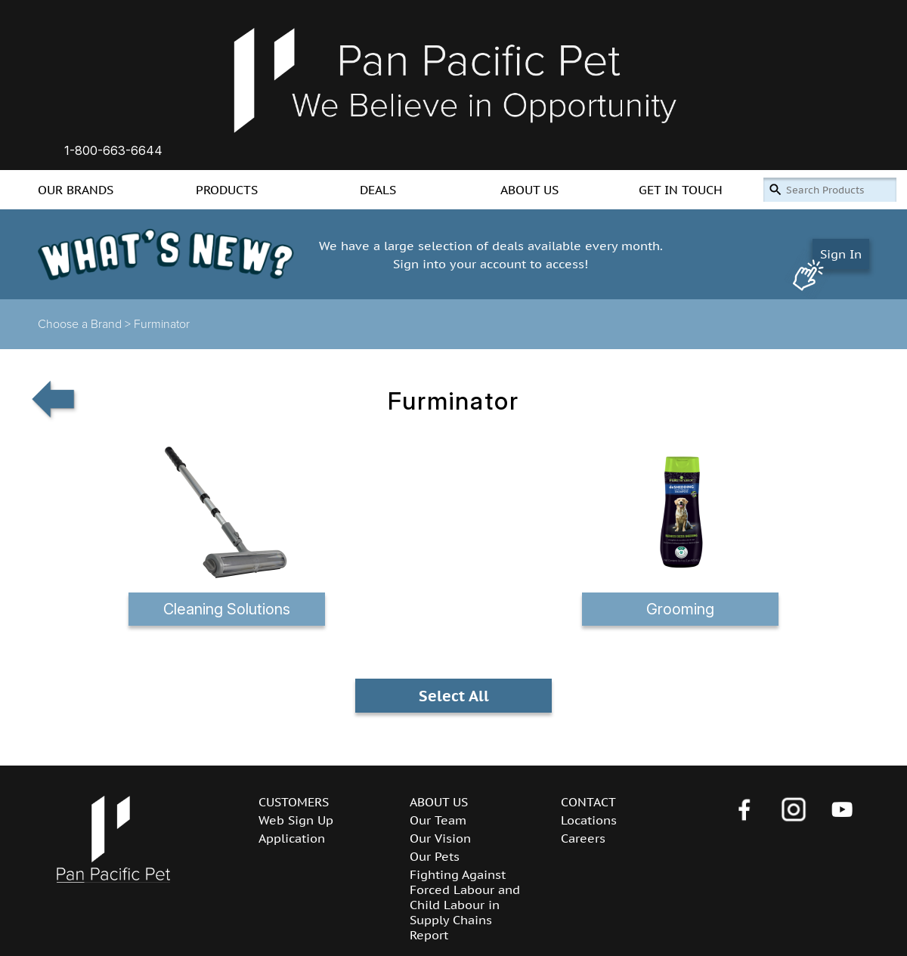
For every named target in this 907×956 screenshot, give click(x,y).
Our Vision (440, 838)
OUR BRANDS (75, 189)
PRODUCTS (227, 189)
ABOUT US (529, 189)
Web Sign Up (295, 820)
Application (291, 838)
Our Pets (435, 856)
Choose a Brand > (86, 324)
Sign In (841, 253)
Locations (589, 820)
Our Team (438, 820)
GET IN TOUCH (681, 189)
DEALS (378, 189)
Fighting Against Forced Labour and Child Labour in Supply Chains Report (465, 904)
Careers (583, 838)
